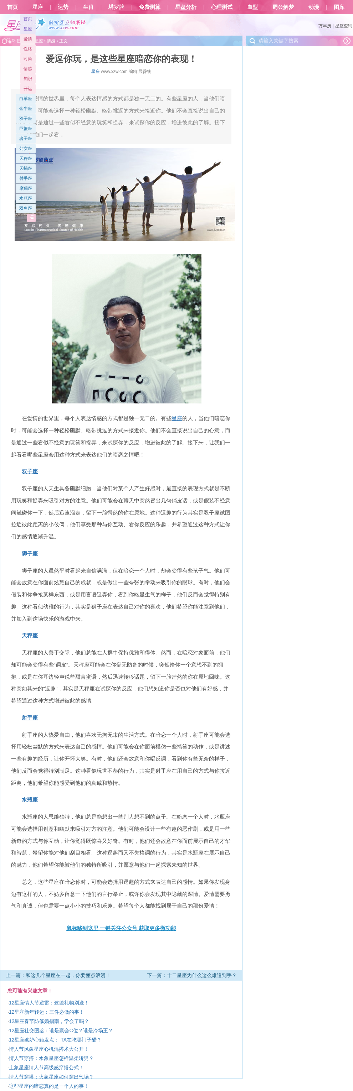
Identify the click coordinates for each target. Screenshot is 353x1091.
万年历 (324, 26)
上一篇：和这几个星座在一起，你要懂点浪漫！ (58, 975)
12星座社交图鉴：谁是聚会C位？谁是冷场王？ (61, 1030)
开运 (28, 88)
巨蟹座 (25, 128)
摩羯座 (25, 188)
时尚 (28, 58)
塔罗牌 (116, 7)
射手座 (25, 178)
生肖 (88, 7)
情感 (28, 68)
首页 (12, 7)
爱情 (28, 38)
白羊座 (25, 98)
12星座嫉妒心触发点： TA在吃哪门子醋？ (55, 1040)
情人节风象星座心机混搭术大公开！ (49, 1049)
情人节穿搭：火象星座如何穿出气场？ (51, 1077)
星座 (37, 7)
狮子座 (25, 138)
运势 (63, 7)
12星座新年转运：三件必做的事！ (47, 1012)
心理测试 (221, 7)
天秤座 (25, 158)
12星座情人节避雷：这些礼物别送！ (49, 1003)
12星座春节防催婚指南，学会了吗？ (49, 1021)
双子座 (25, 118)
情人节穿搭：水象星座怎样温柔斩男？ (51, 1058)
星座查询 (343, 26)
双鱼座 (25, 208)
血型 (252, 7)
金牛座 (25, 108)
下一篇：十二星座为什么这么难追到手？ (192, 975)
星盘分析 (185, 7)
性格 (28, 48)
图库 (339, 7)
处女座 (25, 148)
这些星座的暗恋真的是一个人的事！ (49, 1086)
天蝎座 (25, 168)
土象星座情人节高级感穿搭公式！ (46, 1067)
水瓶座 (25, 198)
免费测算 (149, 7)
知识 (28, 78)
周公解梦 (283, 7)
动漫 (313, 7)
